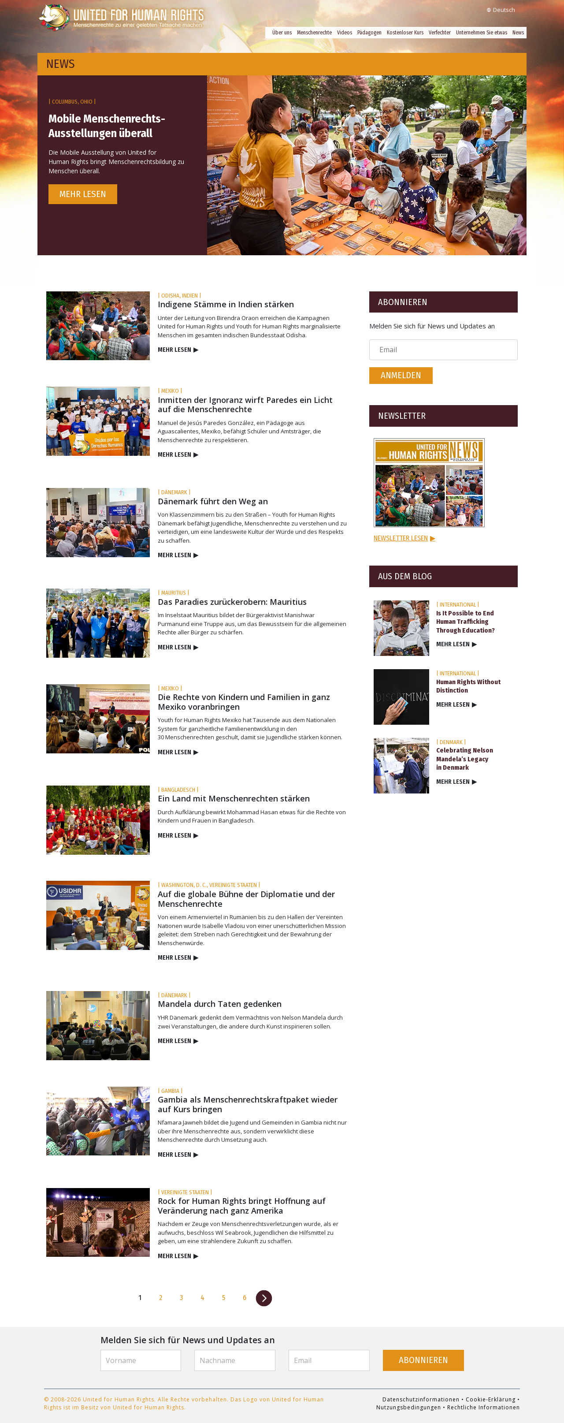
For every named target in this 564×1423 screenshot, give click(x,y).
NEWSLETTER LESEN (404, 538)
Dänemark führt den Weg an (213, 501)
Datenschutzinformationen (421, 1399)
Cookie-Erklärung (491, 1399)
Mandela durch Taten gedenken (220, 1003)
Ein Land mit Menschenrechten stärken (234, 798)
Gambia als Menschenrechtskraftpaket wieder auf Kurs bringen (248, 1104)
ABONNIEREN (423, 1360)
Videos (344, 33)
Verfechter (440, 33)
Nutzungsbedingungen (408, 1407)
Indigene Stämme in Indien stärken (226, 304)
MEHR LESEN (178, 350)
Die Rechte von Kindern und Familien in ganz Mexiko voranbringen (244, 702)
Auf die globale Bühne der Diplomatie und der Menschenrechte (246, 899)
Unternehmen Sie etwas (481, 33)
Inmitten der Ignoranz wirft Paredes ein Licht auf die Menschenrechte (245, 405)
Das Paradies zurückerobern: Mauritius (232, 601)
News (518, 33)
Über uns (282, 33)
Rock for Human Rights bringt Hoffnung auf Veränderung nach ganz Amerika (242, 1206)
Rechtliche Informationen (483, 1407)
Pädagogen (369, 33)
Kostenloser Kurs (405, 33)
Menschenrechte (314, 33)
